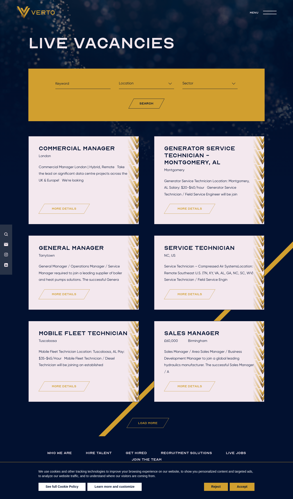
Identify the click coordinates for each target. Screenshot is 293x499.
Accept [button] (242, 486)
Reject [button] (216, 486)
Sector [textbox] (187, 83)
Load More (147, 423)
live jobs (236, 453)
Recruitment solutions (186, 453)
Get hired (136, 453)
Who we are (59, 453)
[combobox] (146, 84)
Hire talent (99, 453)
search (146, 103)
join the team (147, 459)
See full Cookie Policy (62, 486)
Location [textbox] (126, 83)
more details (64, 208)
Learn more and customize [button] (114, 486)
